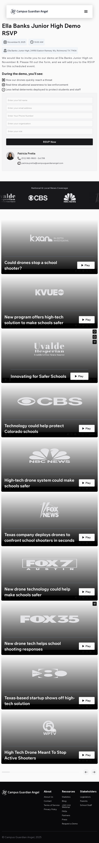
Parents (84, 801)
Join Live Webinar (66, 806)
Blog (64, 801)
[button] (86, 11)
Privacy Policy (50, 809)
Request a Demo (70, 824)
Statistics (66, 797)
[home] (29, 11)
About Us (48, 797)
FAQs (64, 811)
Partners (66, 815)
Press (64, 819)
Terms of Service (52, 805)
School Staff (86, 805)
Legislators (85, 797)
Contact (48, 801)
